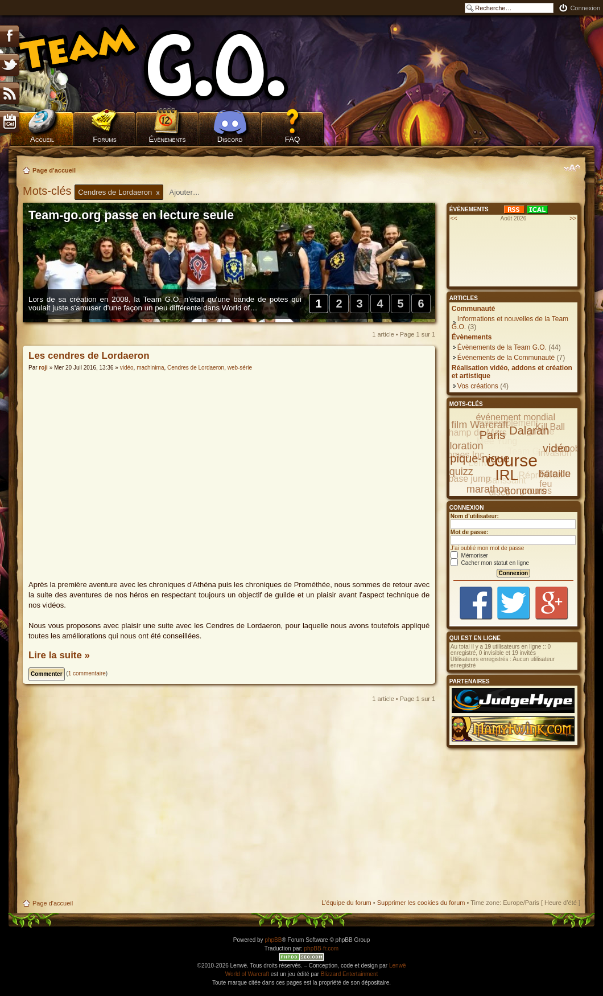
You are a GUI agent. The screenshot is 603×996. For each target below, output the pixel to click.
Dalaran (529, 430)
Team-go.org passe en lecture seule (131, 215)
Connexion (585, 8)
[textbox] (192, 192)
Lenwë (397, 965)
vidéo (127, 367)
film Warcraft (479, 425)
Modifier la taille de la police (572, 168)
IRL (506, 474)
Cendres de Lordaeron (195, 367)
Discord (230, 139)
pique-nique (480, 458)
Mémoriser (469, 555)
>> (572, 218)
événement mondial (515, 417)
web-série (240, 367)
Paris (493, 435)
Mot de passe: (470, 532)
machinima (150, 367)
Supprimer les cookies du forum (421, 902)
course (512, 460)
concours (526, 491)
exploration (458, 446)
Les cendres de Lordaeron (89, 355)
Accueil (42, 139)
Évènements (167, 139)
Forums (105, 139)
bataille (554, 473)
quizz (461, 471)
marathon (488, 489)
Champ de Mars (474, 432)
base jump (469, 478)
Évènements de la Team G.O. (502, 347)
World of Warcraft (247, 974)
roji (43, 367)
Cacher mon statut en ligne (490, 563)
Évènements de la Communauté (506, 358)
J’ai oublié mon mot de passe (487, 548)
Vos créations (477, 386)
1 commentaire (87, 673)
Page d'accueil (54, 170)
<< (454, 218)
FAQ (292, 139)
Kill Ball (550, 427)
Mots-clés (49, 191)
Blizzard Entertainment (349, 974)
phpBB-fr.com (321, 948)
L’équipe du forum (346, 902)
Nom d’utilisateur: (475, 516)
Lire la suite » (59, 655)
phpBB (273, 940)
